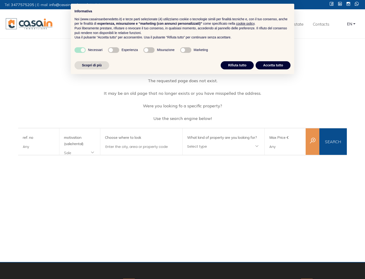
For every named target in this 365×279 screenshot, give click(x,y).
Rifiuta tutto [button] (237, 266)
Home (214, 24)
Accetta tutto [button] (273, 266)
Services (264, 24)
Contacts (321, 24)
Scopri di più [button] (92, 266)
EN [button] (349, 23)
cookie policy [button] (245, 225)
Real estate (293, 24)
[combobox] (79, 153)
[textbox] (216, 146)
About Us (238, 24)
